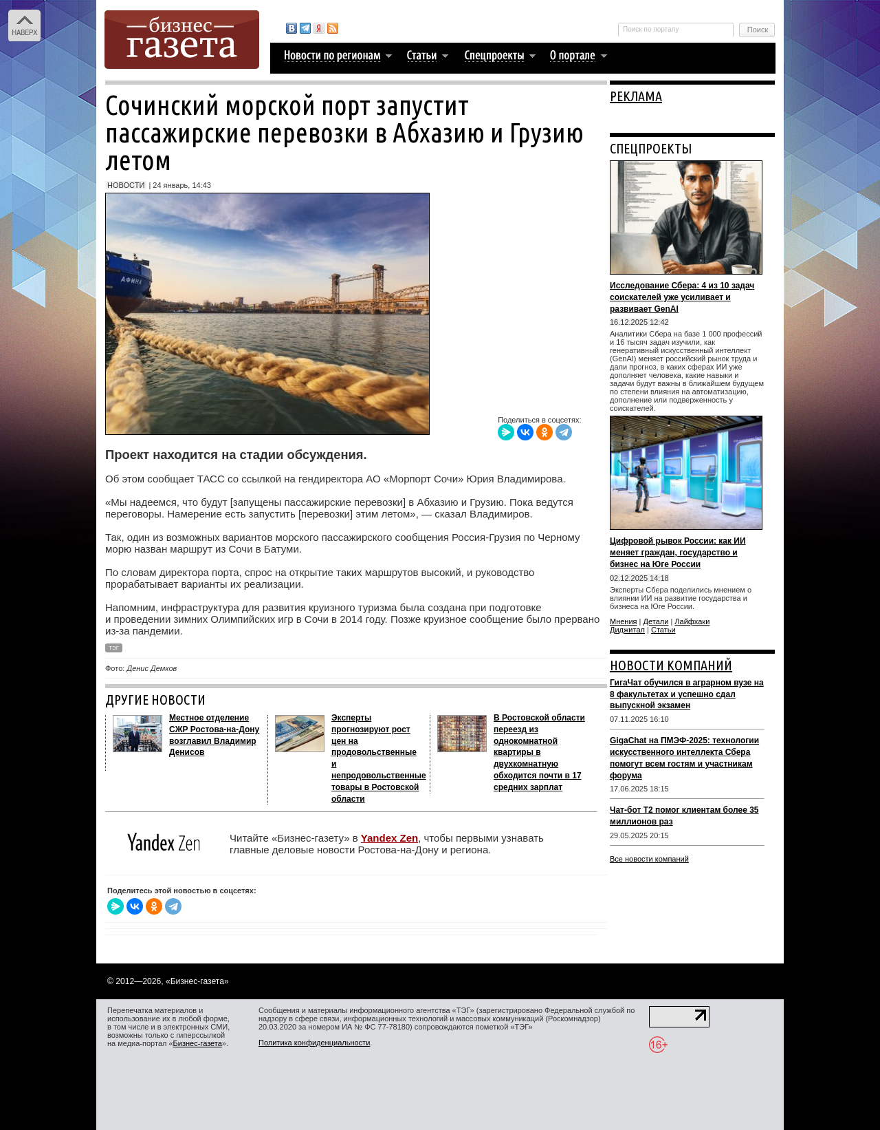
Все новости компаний (649, 859)
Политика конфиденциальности (314, 1042)
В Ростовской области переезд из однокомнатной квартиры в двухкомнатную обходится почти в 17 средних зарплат (539, 752)
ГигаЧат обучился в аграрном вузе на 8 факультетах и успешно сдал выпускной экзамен (687, 694)
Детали (656, 621)
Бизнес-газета (197, 1043)
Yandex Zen (389, 838)
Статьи (663, 630)
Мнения (623, 621)
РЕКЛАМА (636, 96)
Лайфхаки (692, 621)
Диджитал (627, 630)
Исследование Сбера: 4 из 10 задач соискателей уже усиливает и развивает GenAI (682, 297)
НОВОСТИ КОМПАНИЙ (671, 665)
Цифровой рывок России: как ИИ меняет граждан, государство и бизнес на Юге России (678, 552)
